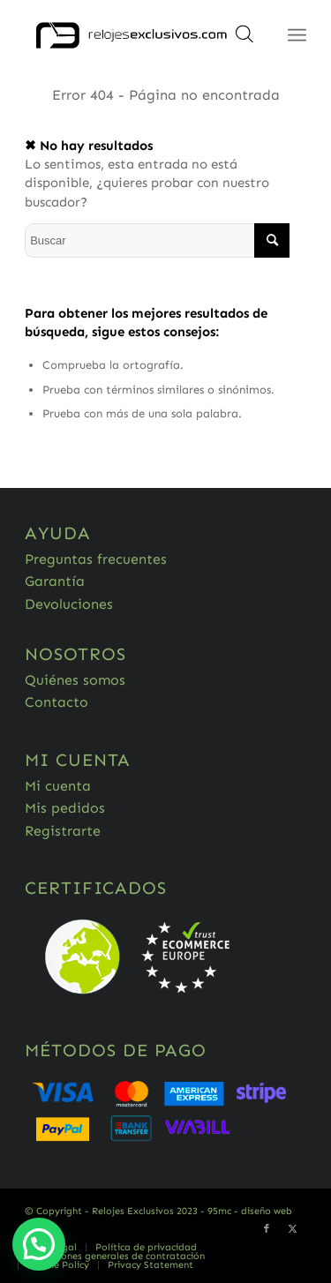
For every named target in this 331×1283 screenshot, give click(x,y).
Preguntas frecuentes (96, 559)
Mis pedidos (65, 807)
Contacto (56, 702)
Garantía (55, 581)
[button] (38, 1244)
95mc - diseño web (249, 1211)
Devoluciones (69, 604)
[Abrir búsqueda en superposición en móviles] (244, 39)
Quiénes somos (75, 680)
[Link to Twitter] (293, 1229)
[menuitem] (146, 1247)
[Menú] (297, 35)
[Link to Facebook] (266, 1229)
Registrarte (63, 830)
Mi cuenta (58, 785)
